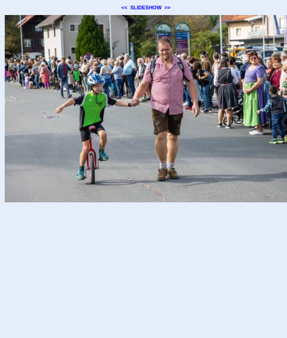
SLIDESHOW (146, 7)
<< (124, 7)
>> (167, 7)
